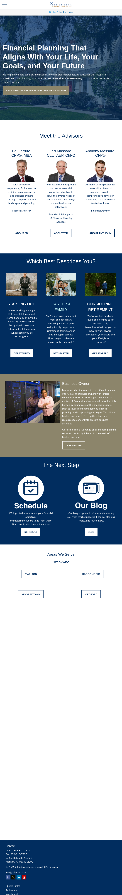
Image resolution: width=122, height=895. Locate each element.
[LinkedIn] (19, 877)
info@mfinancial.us (16, 872)
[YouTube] (24, 877)
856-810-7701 (22, 850)
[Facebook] (8, 877)
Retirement (12, 890)
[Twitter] (13, 877)
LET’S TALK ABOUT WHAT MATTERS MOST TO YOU (36, 90)
